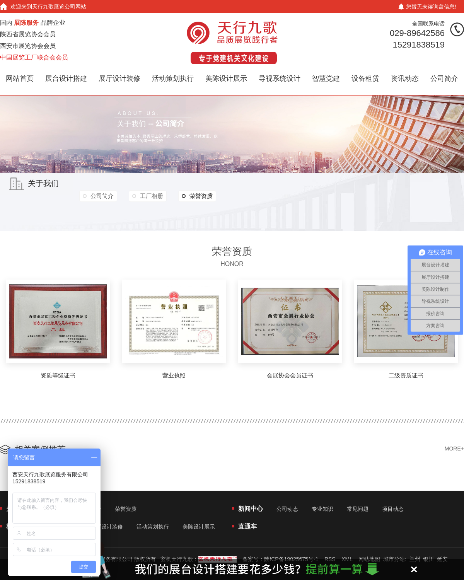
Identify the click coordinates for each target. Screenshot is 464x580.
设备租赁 (365, 78)
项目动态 (393, 509)
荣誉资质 (197, 196)
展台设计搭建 (66, 78)
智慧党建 (326, 78)
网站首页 (20, 78)
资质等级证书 (58, 375)
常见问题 (357, 509)
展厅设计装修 (119, 78)
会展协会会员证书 (290, 375)
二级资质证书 (406, 375)
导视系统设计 (279, 78)
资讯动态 (405, 78)
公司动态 (287, 509)
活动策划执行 (173, 78)
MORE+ (454, 448)
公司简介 (444, 78)
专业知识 (322, 509)
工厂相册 (151, 196)
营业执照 (174, 375)
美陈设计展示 (226, 78)
